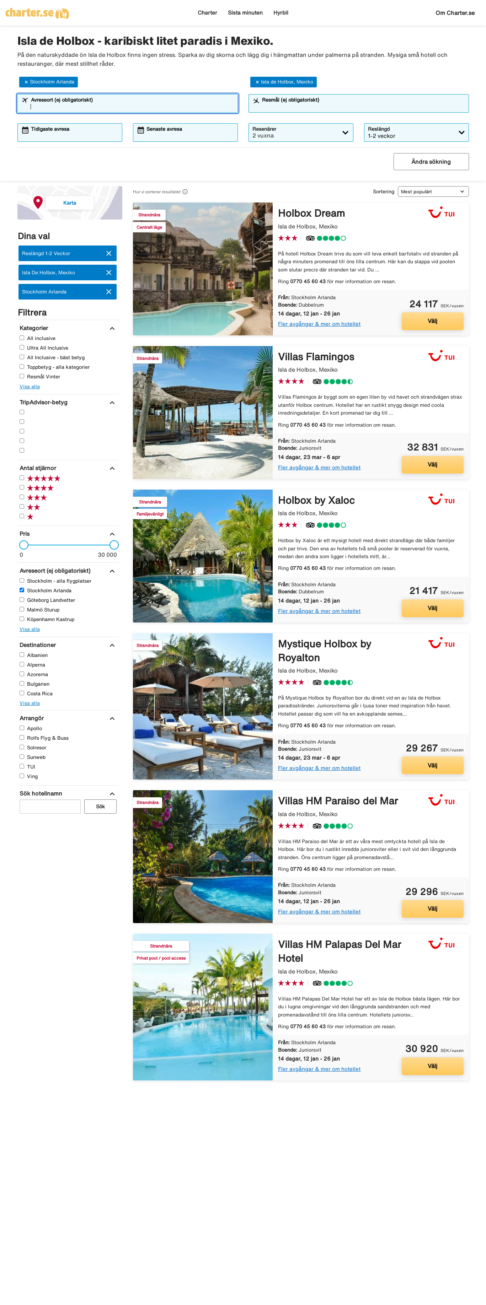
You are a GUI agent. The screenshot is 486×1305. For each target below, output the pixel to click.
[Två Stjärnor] (22, 440)
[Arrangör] (31, 718)
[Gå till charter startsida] (37, 11)
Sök (100, 806)
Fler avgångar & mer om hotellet (319, 324)
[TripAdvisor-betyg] (43, 402)
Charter (207, 12)
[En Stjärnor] (22, 450)
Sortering (383, 191)
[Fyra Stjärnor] (22, 421)
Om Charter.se (455, 13)
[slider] (21, 545)
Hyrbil (280, 12)
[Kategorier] (33, 328)
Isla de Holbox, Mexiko (283, 82)
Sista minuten (245, 12)
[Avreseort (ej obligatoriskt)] (54, 570)
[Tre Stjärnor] (22, 431)
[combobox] (132, 106)
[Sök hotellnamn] (40, 793)
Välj (432, 321)
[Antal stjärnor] (37, 468)
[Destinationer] (37, 645)
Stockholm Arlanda (48, 82)
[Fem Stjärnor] (22, 412)
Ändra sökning (431, 162)
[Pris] (24, 533)
